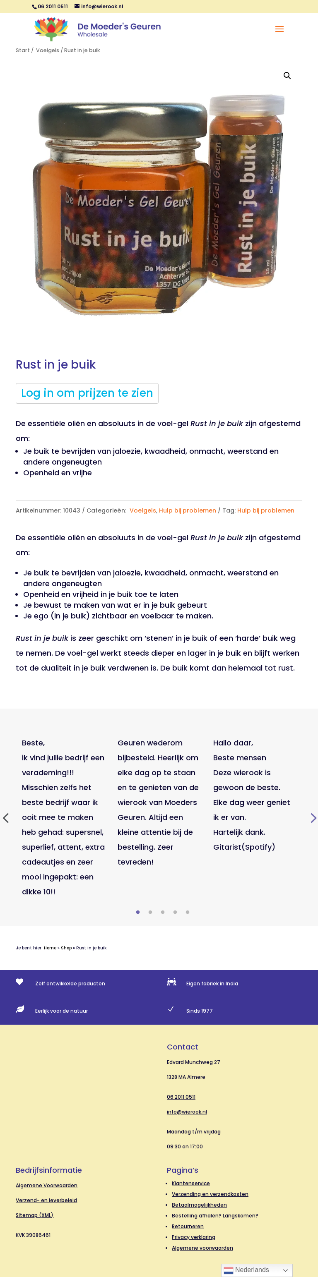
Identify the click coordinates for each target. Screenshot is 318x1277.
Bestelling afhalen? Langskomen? (215, 1215)
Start (23, 50)
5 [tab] (187, 912)
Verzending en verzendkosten (210, 1194)
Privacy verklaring (193, 1237)
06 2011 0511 (181, 1096)
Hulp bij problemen (187, 510)
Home (50, 948)
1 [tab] (138, 912)
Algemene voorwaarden (202, 1247)
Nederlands (246, 1270)
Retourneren (188, 1226)
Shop (66, 948)
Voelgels (47, 50)
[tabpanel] (63, 817)
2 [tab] (150, 912)
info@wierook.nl (187, 1111)
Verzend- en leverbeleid (46, 1200)
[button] (287, 75)
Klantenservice (191, 1183)
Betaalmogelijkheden (199, 1204)
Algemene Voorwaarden (46, 1185)
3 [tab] (163, 912)
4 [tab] (175, 912)
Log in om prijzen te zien (87, 393)
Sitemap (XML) (34, 1215)
